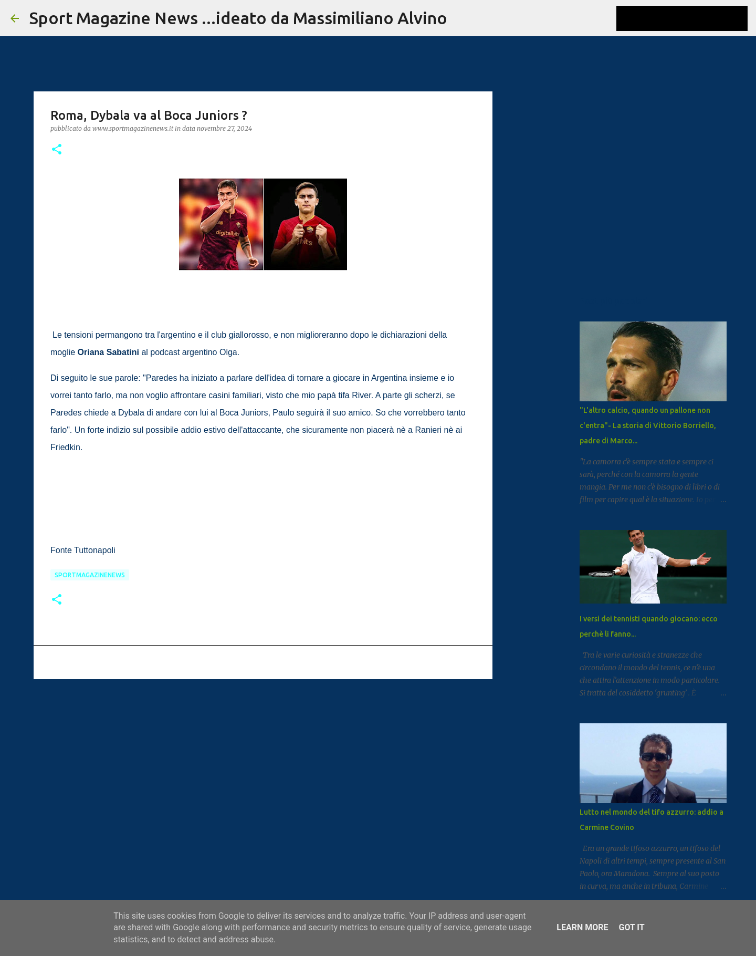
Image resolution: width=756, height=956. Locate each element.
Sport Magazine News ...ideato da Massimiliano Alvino (238, 17)
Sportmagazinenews (90, 574)
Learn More (582, 927)
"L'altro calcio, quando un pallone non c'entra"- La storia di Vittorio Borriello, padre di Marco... (648, 425)
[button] (56, 150)
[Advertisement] (263, 768)
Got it (631, 927)
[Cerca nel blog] (692, 18)
